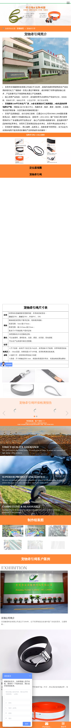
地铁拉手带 (21, 100)
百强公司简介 (8, 657)
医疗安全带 (42, 100)
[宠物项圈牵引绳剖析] (35, 150)
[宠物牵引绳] (35, 14)
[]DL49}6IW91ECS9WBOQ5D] (35, 61)
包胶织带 (25, 97)
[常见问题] (36, 448)
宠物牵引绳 (35, 174)
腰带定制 (56, 97)
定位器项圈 (35, 167)
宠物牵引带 (10, 100)
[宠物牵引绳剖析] (35, 135)
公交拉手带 (31, 100)
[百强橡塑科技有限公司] (35, 1)
